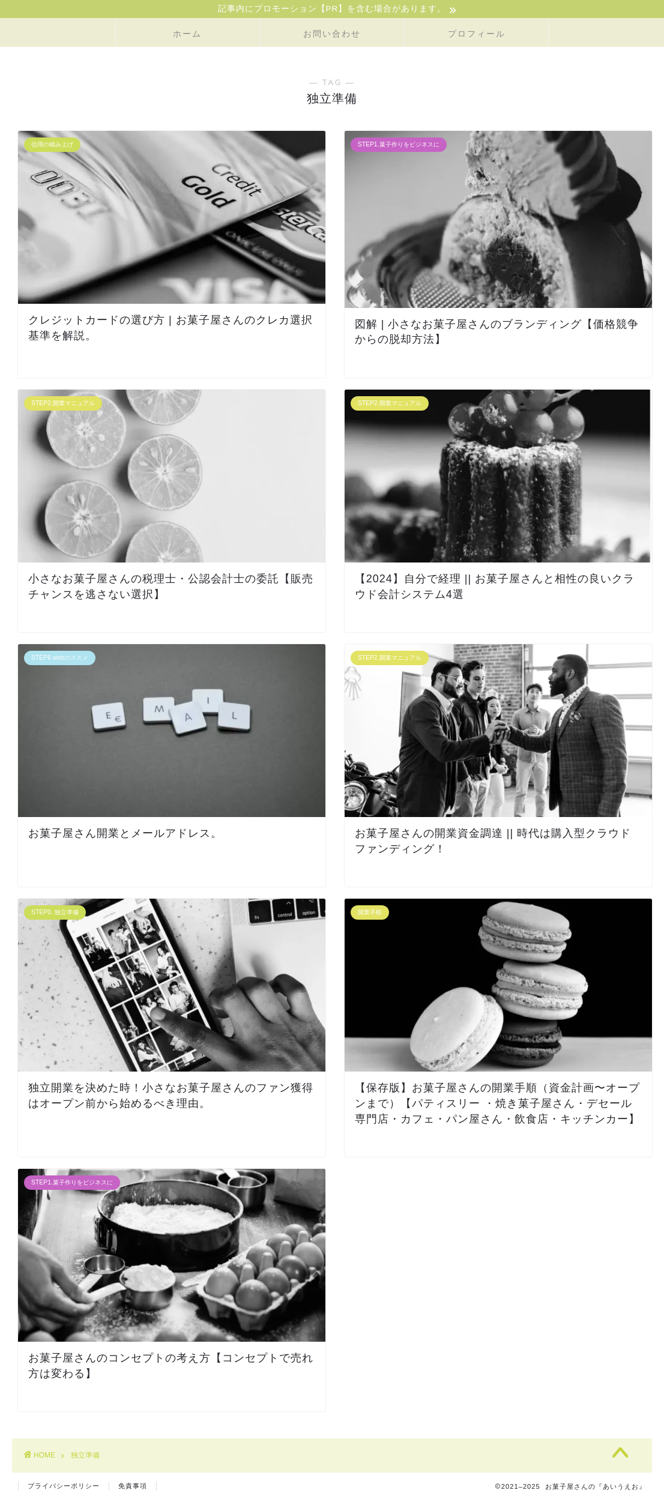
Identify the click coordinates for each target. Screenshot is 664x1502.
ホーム (187, 35)
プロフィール (477, 35)
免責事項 (132, 1487)
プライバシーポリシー (64, 1487)
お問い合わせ (332, 35)
